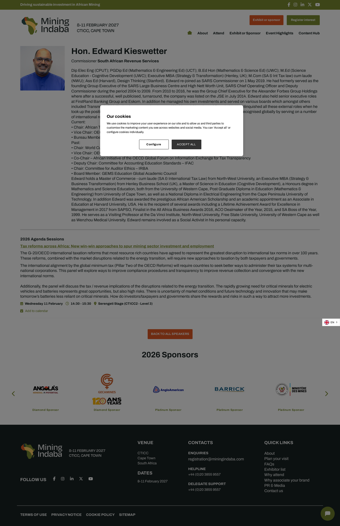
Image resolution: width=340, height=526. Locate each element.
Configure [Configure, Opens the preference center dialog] (153, 144)
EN (329, 322)
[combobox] (331, 322)
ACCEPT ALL (186, 144)
